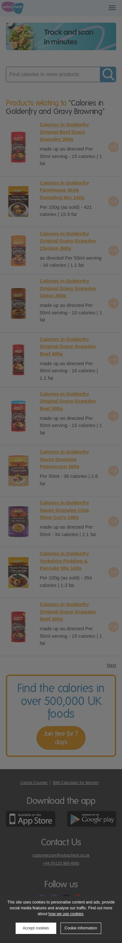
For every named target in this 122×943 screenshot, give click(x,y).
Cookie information (80, 928)
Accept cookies (36, 928)
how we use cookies (65, 914)
